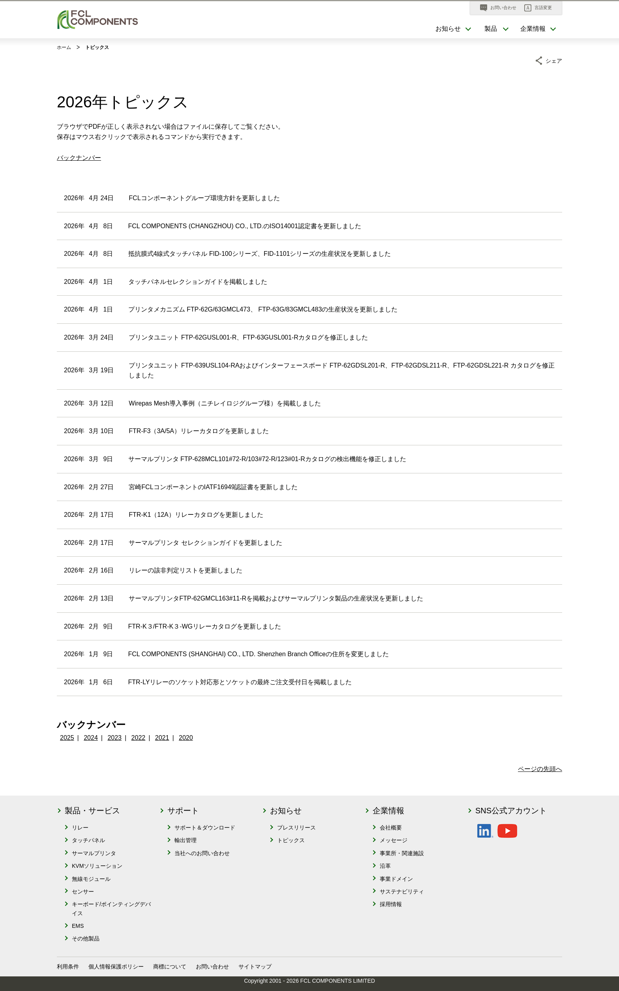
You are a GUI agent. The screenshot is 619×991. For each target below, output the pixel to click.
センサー (83, 891)
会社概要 (391, 827)
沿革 (385, 866)
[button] (538, 7)
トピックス (291, 840)
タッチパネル (88, 840)
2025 (67, 737)
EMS (78, 926)
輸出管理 (185, 840)
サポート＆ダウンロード (204, 827)
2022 (138, 737)
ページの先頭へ (540, 769)
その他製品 (85, 938)
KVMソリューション (97, 866)
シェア (554, 60)
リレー (80, 827)
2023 (114, 737)
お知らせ (286, 810)
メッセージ (393, 840)
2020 (186, 737)
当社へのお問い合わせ (202, 853)
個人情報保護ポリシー (116, 966)
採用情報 (391, 904)
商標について (169, 966)
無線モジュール (91, 879)
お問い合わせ (212, 966)
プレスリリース (296, 827)
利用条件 (68, 966)
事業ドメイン (396, 879)
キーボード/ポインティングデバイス (111, 908)
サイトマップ (255, 966)
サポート (183, 810)
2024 (91, 737)
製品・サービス (92, 810)
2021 (162, 737)
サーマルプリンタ (94, 853)
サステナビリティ (402, 891)
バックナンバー (79, 157)
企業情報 (388, 810)
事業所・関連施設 (402, 853)
